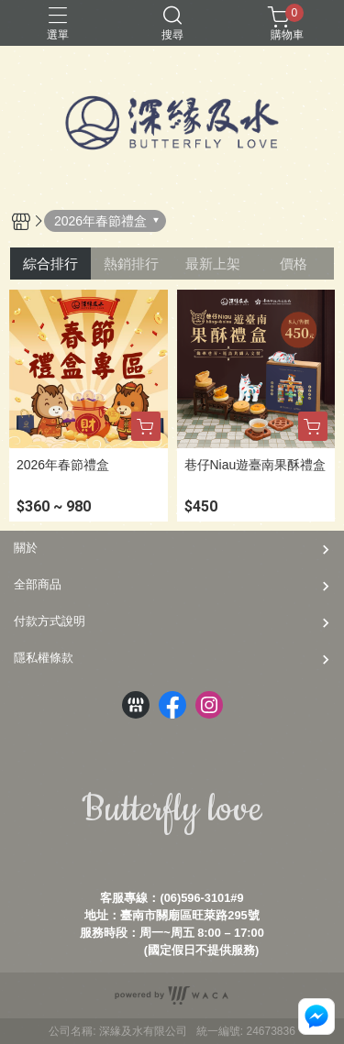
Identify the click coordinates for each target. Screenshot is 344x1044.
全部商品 (37, 584)
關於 (26, 548)
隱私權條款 (43, 658)
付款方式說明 (49, 621)
